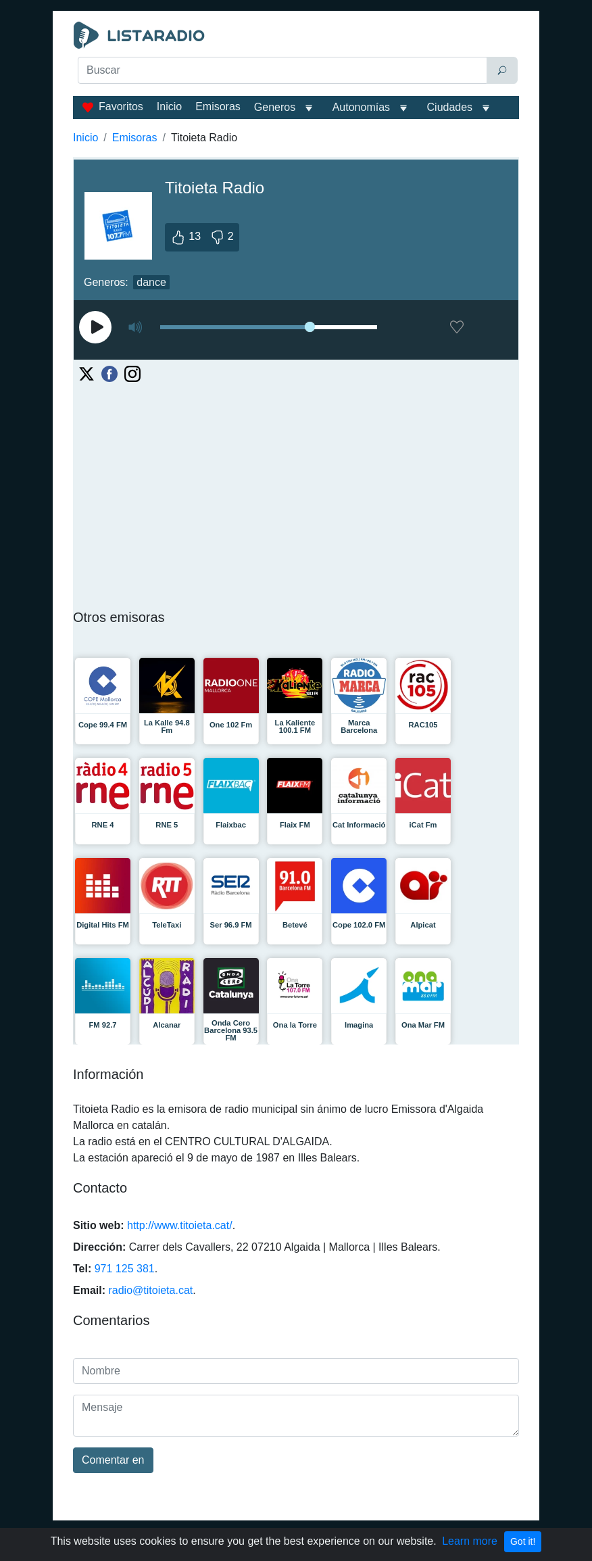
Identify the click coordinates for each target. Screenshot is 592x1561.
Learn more (469, 1541)
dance (151, 282)
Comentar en (113, 1460)
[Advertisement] (296, 119)
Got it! (522, 1541)
